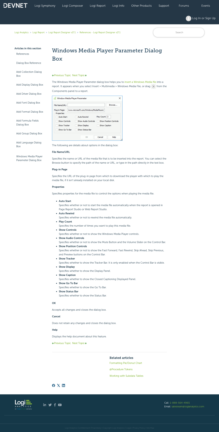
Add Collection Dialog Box (29, 73)
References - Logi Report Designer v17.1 (100, 32)
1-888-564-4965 (180, 402)
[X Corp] (58, 385)
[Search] (178, 32)
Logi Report (98, 5)
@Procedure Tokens (121, 369)
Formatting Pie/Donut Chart (126, 363)
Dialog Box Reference (28, 63)
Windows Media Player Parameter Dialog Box (29, 158)
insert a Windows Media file (140, 82)
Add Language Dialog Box (28, 144)
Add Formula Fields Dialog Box (27, 122)
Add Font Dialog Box (28, 102)
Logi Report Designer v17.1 (62, 32)
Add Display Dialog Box (29, 84)
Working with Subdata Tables (126, 375)
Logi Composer (72, 5)
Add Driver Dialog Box (28, 93)
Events (205, 5)
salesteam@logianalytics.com (188, 406)
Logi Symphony (45, 5)
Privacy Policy (139, 428)
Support (164, 5)
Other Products (141, 5)
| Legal (128, 428)
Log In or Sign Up (201, 18)
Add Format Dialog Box (29, 111)
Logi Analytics (22, 32)
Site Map (150, 428)
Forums (184, 5)
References (22, 53)
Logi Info (118, 5)
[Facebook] (53, 385)
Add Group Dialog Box (29, 133)
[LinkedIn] (63, 385)
